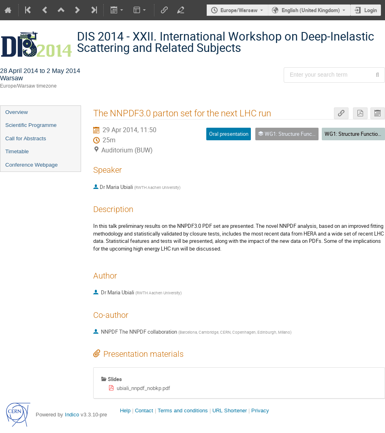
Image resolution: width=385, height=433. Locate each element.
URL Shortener (229, 410)
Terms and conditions (183, 410)
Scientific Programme (31, 125)
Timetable (17, 151)
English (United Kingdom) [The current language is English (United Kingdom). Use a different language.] (311, 10)
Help (125, 410)
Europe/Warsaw (239, 10)
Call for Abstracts (25, 138)
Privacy (260, 410)
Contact (144, 410)
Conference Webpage (31, 165)
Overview (16, 112)
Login (370, 10)
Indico (72, 414)
